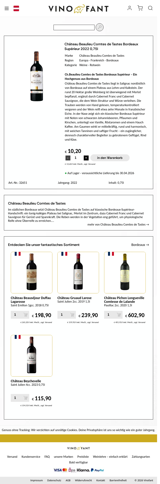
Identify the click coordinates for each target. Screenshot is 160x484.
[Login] (129, 8)
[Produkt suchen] (150, 8)
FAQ (47, 457)
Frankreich (97, 60)
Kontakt (100, 480)
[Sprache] (16, 8)
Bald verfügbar (78, 462)
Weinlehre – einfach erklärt (110, 457)
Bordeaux (112, 60)
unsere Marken (63, 457)
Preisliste (83, 457)
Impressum (36, 480)
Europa (83, 60)
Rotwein (95, 65)
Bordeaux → (140, 245)
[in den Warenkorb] (25, 314)
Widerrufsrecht (83, 480)
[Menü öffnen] (6, 8)
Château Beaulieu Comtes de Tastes (101, 55)
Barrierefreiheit (118, 480)
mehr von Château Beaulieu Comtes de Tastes (118, 224)
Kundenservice (31, 457)
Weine (83, 65)
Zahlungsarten (141, 457)
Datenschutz (54, 480)
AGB (68, 480)
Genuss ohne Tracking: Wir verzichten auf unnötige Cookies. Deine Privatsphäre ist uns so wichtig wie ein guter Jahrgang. (78, 430)
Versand (12, 457)
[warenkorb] (140, 8)
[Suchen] (100, 27)
